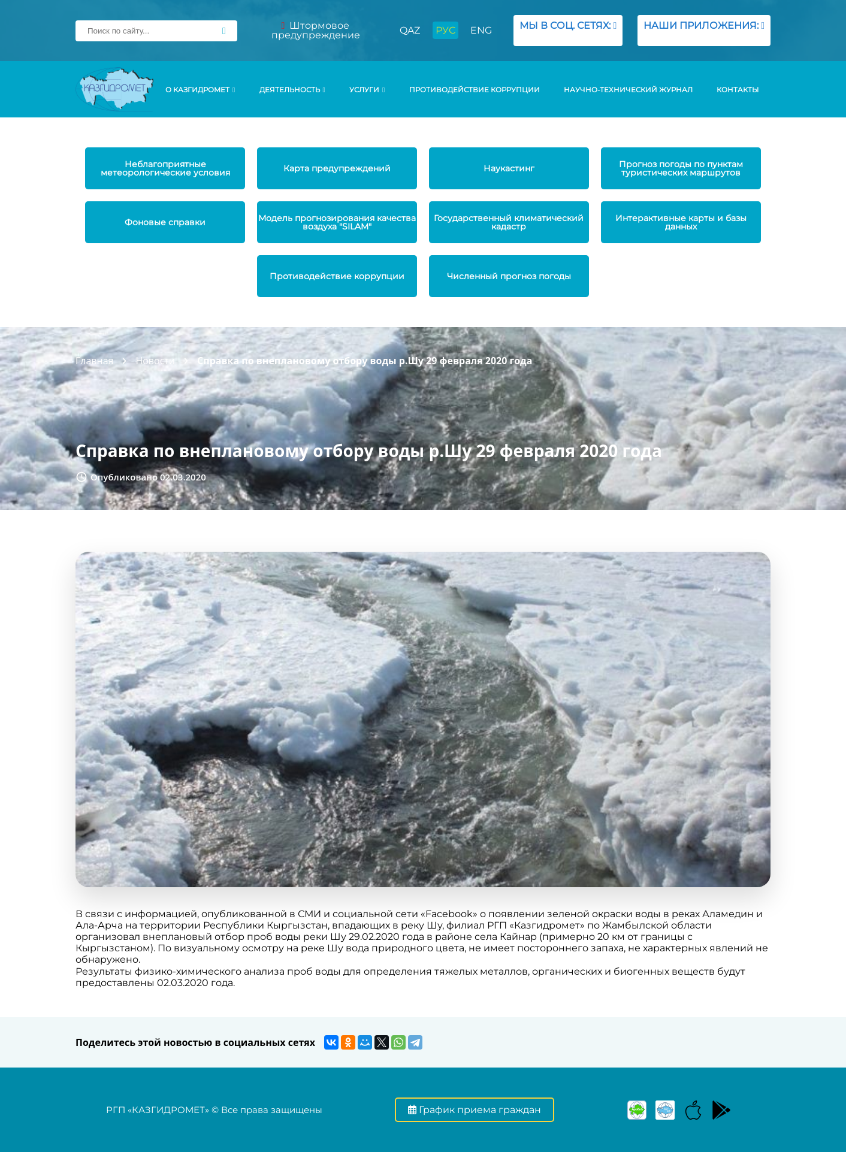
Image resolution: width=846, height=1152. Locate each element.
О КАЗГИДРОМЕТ (200, 90)
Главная (94, 360)
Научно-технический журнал (628, 90)
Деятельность (292, 90)
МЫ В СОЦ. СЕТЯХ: (568, 30)
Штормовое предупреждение (315, 30)
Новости (155, 360)
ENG (481, 30)
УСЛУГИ (367, 90)
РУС (445, 30)
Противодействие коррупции (474, 90)
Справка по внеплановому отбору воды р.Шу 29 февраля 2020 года (364, 360)
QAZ (410, 30)
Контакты (738, 90)
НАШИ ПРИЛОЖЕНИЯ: (704, 30)
